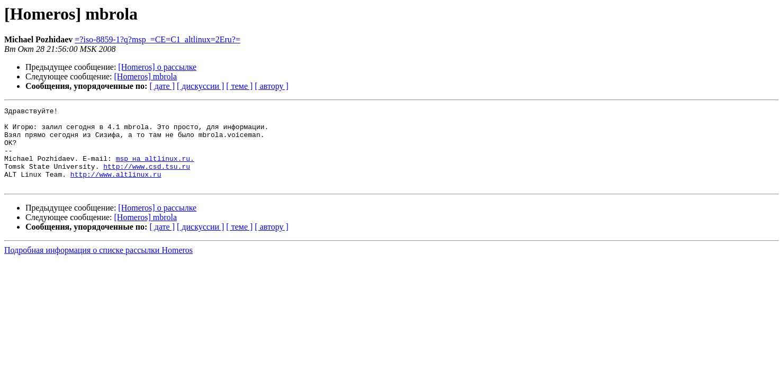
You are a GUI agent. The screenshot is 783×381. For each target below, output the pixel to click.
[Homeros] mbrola (145, 76)
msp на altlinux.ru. (155, 169)
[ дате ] (162, 85)
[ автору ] (271, 85)
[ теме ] (239, 85)
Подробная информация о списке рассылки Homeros (98, 265)
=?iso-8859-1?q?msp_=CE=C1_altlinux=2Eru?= (157, 39)
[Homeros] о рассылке (157, 66)
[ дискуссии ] (200, 85)
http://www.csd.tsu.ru (146, 179)
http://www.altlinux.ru (115, 188)
